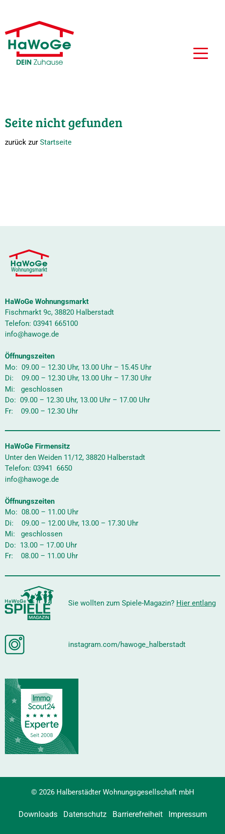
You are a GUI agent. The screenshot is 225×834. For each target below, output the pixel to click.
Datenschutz (85, 814)
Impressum (188, 814)
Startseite (56, 142)
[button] (200, 54)
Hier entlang (196, 603)
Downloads (38, 814)
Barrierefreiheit (137, 814)
